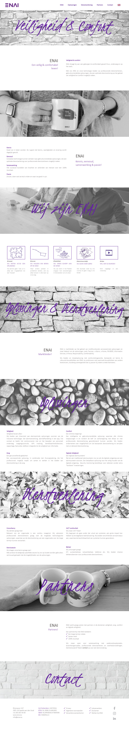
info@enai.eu (17, 717)
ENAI (61, 5)
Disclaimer (95, 711)
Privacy (68, 708)
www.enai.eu (17, 715)
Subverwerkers (97, 708)
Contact (110, 5)
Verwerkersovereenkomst (75, 713)
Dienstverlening (86, 5)
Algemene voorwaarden (74, 711)
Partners (100, 5)
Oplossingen (72, 5)
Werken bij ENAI (97, 713)
